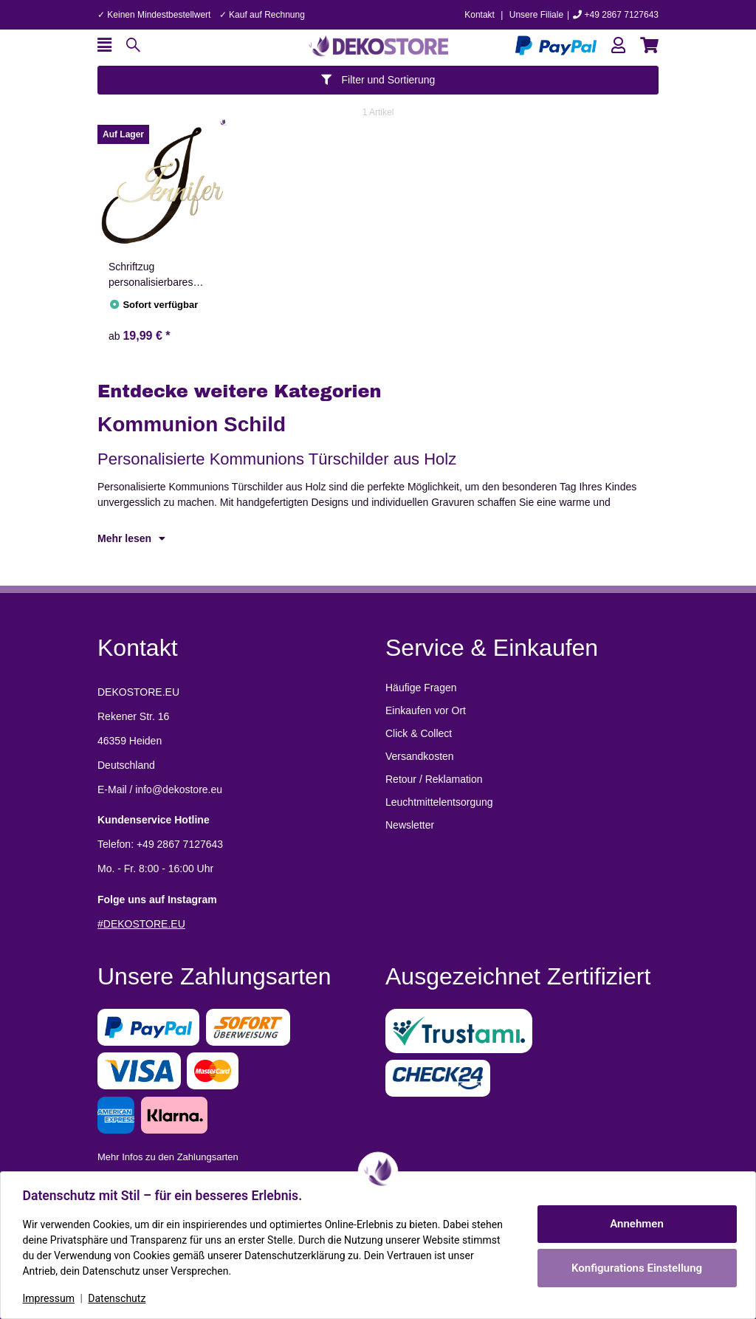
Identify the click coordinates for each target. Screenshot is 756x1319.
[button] (618, 45)
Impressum (50, 1298)
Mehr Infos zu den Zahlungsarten (167, 1156)
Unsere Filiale (536, 15)
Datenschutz (119, 1298)
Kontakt (479, 15)
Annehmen (635, 1223)
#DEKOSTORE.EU (141, 924)
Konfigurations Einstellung (634, 1268)
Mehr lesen (131, 538)
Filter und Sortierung (378, 80)
